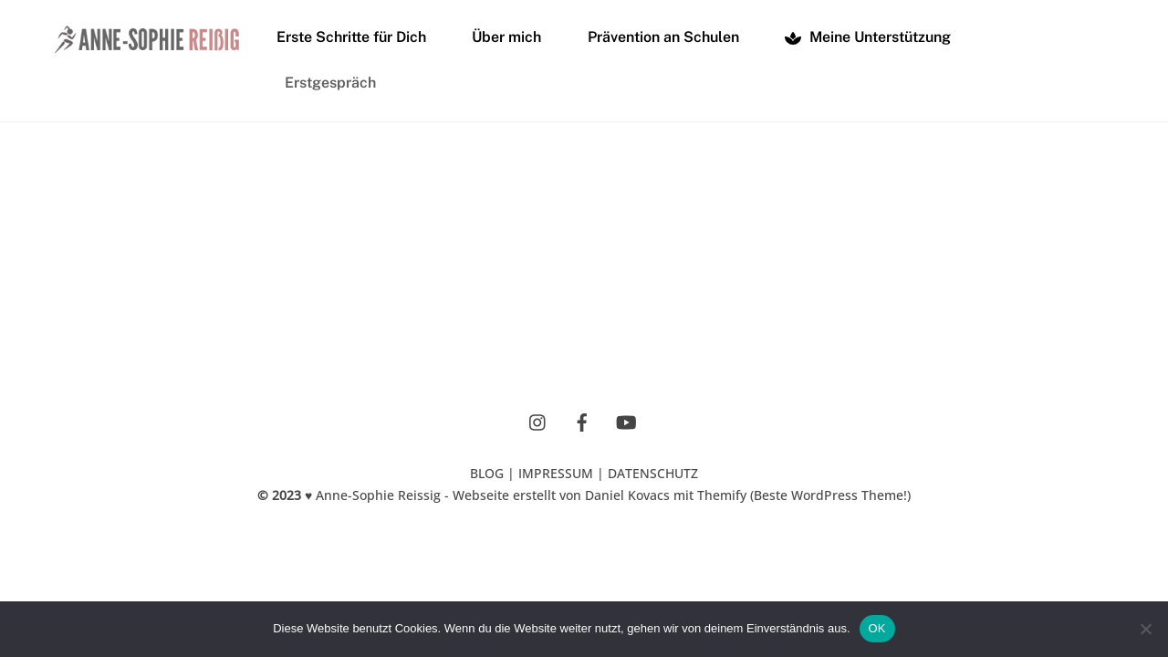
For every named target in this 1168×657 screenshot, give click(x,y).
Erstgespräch (330, 82)
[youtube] (626, 421)
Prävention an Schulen (663, 37)
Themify (721, 495)
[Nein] (1145, 629)
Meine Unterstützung (868, 37)
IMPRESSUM (555, 473)
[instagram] (538, 421)
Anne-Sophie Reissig (378, 495)
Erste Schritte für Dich (351, 37)
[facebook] (582, 421)
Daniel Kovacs (627, 495)
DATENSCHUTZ (653, 473)
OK (877, 628)
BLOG (487, 473)
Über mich (506, 37)
